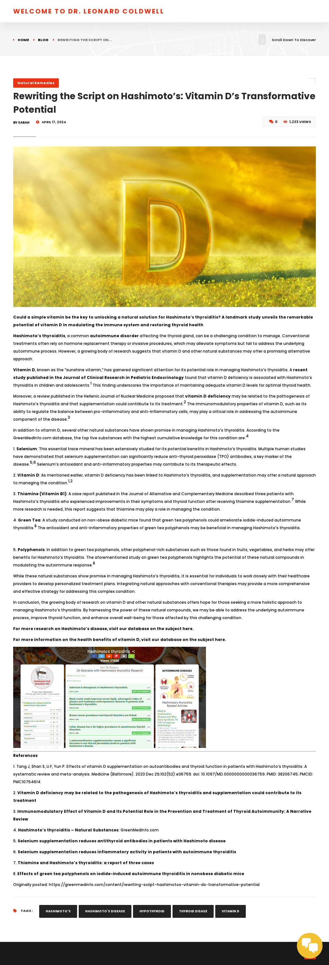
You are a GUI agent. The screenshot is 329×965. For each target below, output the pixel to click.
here (187, 628)
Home (23, 39)
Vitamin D (24, 370)
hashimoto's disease (105, 911)
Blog (43, 39)
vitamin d (230, 911)
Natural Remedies (36, 82)
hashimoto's (58, 911)
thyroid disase (193, 911)
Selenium (26, 449)
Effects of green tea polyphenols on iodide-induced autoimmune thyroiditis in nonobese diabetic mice (130, 873)
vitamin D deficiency (208, 396)
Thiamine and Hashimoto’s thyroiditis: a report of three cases (86, 862)
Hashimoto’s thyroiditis (39, 335)
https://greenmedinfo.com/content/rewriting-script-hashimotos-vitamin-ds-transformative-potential (154, 884)
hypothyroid (151, 911)
